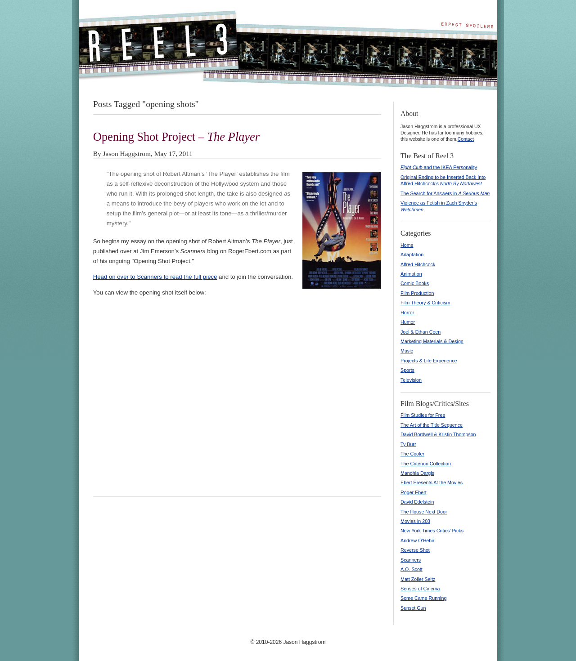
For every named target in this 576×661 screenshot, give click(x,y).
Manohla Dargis (417, 473)
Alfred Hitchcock (417, 264)
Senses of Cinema (420, 588)
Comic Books (414, 283)
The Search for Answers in (445, 193)
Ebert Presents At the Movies (431, 482)
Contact (466, 139)
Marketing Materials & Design (432, 341)
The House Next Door (423, 511)
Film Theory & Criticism (425, 302)
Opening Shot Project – (176, 136)
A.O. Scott (411, 569)
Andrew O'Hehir (417, 540)
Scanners (410, 560)
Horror (407, 312)
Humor (407, 322)
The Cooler (412, 453)
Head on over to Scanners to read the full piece (155, 276)
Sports (407, 370)
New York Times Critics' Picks (432, 530)
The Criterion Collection (425, 463)
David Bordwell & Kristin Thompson (438, 434)
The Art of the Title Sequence (431, 425)
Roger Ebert (413, 492)
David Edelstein (417, 502)
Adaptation (411, 254)
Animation (411, 274)
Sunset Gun (413, 608)
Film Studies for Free (422, 415)
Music (406, 350)
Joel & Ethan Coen (420, 332)
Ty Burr (408, 444)
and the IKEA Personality (438, 167)
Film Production (417, 293)
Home (407, 245)
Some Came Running (423, 598)
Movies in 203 (415, 521)
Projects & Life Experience (428, 360)
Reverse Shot (415, 550)
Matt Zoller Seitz (417, 579)
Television (411, 380)
